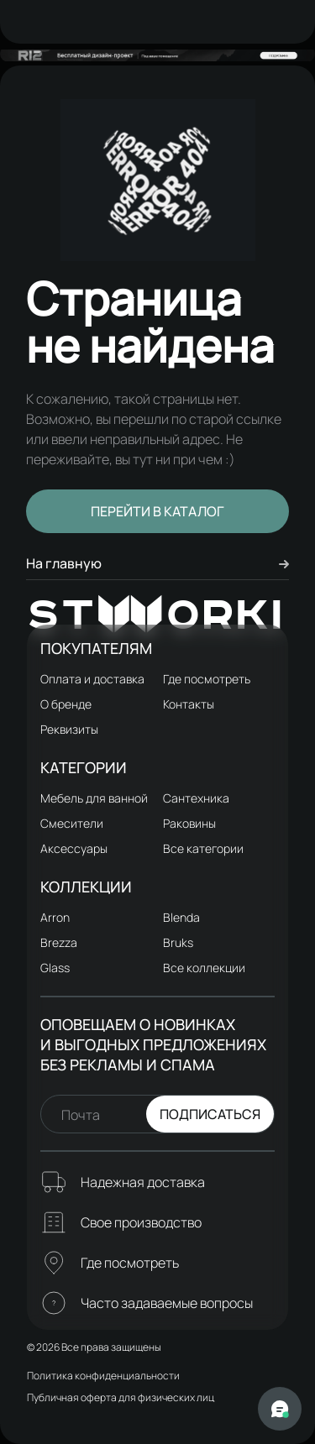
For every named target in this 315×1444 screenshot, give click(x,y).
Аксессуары (74, 848)
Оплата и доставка (92, 679)
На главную (157, 563)
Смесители (71, 823)
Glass (55, 968)
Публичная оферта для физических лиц (120, 1397)
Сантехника (196, 798)
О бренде (66, 704)
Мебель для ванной (94, 798)
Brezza (58, 942)
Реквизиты (69, 729)
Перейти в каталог (157, 511)
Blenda (181, 917)
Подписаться (210, 1114)
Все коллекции (204, 968)
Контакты (188, 704)
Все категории (203, 848)
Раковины (189, 823)
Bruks (178, 942)
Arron (55, 917)
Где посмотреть (206, 679)
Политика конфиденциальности (103, 1375)
